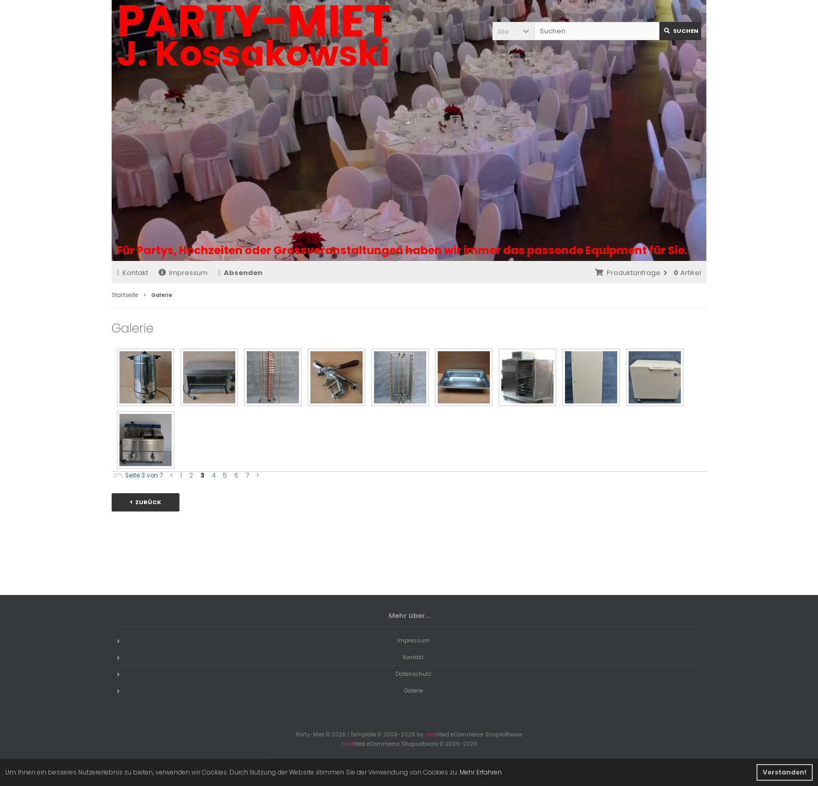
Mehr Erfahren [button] (481, 772)
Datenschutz (274, 674)
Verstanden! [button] (785, 772)
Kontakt (132, 273)
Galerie (270, 690)
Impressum (183, 273)
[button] (513, 31)
